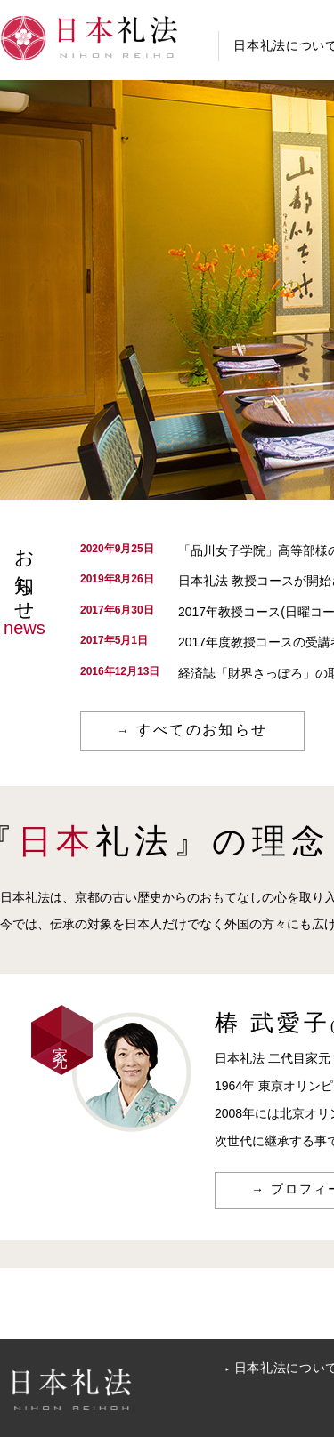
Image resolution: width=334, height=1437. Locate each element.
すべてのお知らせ (201, 729)
